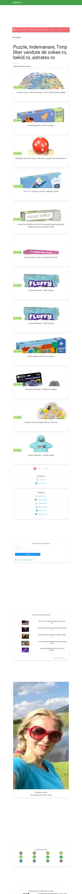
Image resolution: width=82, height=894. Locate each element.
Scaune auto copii (34, 29)
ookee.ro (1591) (42, 483)
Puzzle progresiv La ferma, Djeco (41, 125)
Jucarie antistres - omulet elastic (41, 455)
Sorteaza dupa (16, 63)
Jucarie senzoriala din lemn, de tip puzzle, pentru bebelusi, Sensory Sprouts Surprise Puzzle (41, 225)
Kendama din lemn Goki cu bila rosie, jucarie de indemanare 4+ (41, 158)
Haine (26, 34)
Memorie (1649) (42, 507)
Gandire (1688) (42, 496)
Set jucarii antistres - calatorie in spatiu (41, 389)
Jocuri (53, 29)
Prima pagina (16, 37)
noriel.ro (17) (42, 480)
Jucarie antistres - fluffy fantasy (41, 290)
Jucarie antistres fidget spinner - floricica (41, 422)
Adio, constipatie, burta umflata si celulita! (40, 795)
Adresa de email (18, 546)
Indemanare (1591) (42, 500)
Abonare (27, 554)
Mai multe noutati (59, 658)
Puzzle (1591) (42, 510)
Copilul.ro (17, 2)
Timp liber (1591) (42, 514)
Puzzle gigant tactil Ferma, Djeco (41, 356)
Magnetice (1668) (42, 503)
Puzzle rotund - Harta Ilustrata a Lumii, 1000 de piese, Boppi (41, 92)
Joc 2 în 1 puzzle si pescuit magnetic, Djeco (41, 191)
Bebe (61, 29)
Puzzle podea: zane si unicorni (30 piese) (41, 257)
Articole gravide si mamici (20, 29)
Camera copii (44, 29)
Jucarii (17, 34)
